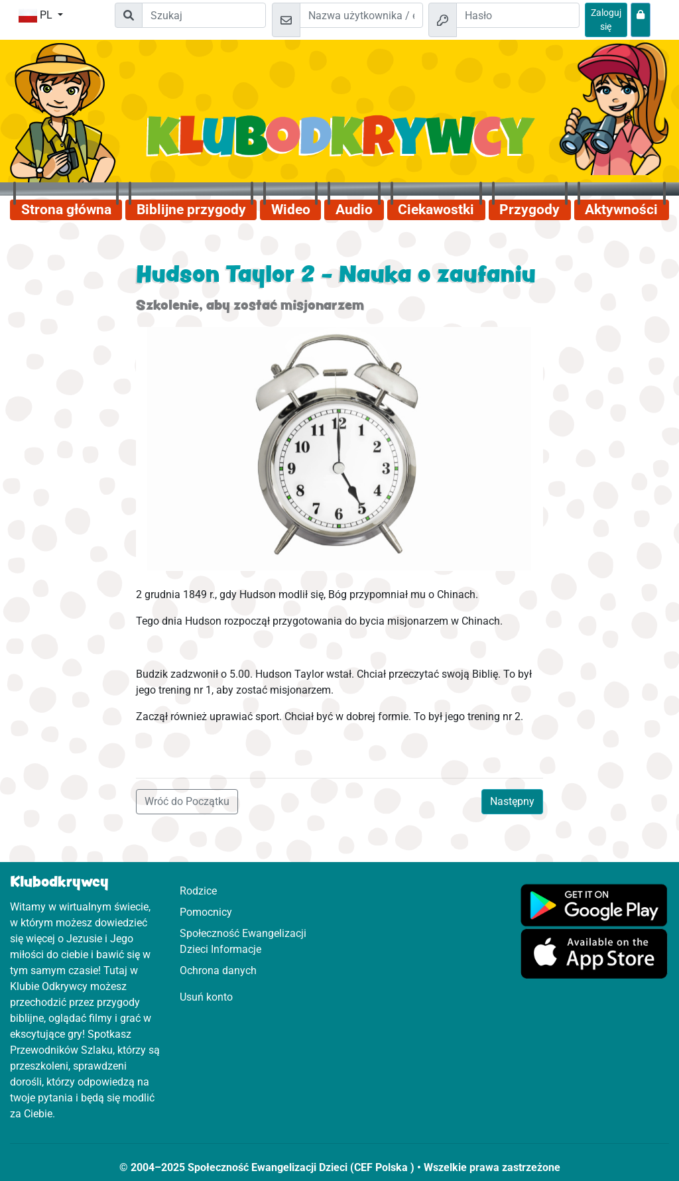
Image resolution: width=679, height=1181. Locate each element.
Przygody (529, 210)
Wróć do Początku (187, 801)
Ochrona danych (218, 970)
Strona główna (66, 210)
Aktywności (621, 210)
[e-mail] (361, 15)
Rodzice (198, 891)
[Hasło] (518, 15)
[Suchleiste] (204, 15)
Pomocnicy (206, 912)
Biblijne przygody (191, 210)
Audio (354, 210)
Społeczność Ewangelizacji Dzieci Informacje (243, 941)
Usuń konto (206, 997)
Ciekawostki (436, 210)
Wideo (290, 210)
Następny (512, 801)
